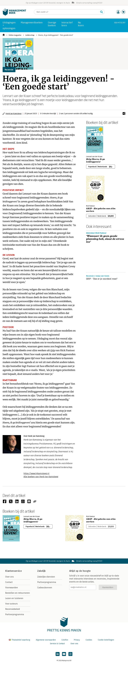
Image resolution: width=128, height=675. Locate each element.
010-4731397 (119, 22)
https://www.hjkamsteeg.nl (36, 473)
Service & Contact (57, 643)
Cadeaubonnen (44, 587)
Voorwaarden (11, 587)
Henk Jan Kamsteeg (13, 113)
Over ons (9, 577)
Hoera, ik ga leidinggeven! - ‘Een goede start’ (55, 35)
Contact (9, 582)
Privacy (77, 640)
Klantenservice (13, 570)
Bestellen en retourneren (17, 593)
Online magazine (15, 35)
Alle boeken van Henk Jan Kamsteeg (41, 476)
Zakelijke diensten (46, 577)
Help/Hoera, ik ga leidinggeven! (95, 160)
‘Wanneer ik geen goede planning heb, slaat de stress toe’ (105, 239)
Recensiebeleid (12, 609)
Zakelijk (41, 570)
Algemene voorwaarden (46, 640)
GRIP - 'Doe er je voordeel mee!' (101, 279)
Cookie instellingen (106, 640)
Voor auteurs (11, 603)
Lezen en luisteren (14, 598)
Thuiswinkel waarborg (20, 640)
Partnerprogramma (14, 614)
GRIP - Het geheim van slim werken (100, 209)
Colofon (65, 640)
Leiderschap (29, 35)
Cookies (89, 640)
